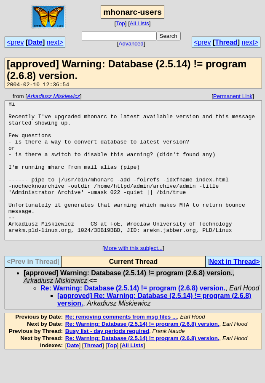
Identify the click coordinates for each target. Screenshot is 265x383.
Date (35, 42)
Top (120, 23)
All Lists (139, 23)
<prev (15, 42)
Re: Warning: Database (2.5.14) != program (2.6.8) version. (132, 317)
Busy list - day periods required (107, 360)
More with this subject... (133, 277)
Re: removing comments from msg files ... (121, 346)
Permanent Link (232, 97)
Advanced (131, 43)
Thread (226, 42)
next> (55, 42)
